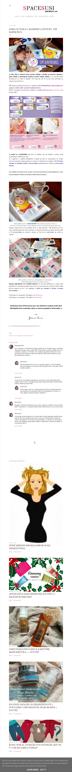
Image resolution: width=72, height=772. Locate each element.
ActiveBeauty (57, 90)
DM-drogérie (18, 335)
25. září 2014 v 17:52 (33, 361)
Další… (52, 16)
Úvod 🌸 (18, 16)
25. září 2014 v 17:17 (27, 377)
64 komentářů (17, 600)
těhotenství (30, 335)
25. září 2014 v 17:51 (33, 386)
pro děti (24, 335)
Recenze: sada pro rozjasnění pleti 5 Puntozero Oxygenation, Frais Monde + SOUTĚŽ (33, 707)
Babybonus (39, 295)
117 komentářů (17, 552)
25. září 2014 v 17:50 (27, 413)
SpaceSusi (23, 361)
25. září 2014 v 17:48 (27, 402)
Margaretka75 (19, 345)
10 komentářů (17, 751)
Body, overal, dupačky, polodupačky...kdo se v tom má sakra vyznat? (35, 746)
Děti (36, 16)
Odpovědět (18, 373)
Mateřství (30, 16)
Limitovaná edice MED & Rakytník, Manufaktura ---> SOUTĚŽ (29, 650)
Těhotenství (44, 16)
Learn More (32, 770)
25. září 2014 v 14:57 (29, 345)
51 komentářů (17, 655)
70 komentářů (17, 713)
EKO (23, 16)
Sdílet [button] (10, 333)
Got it (43, 770)
